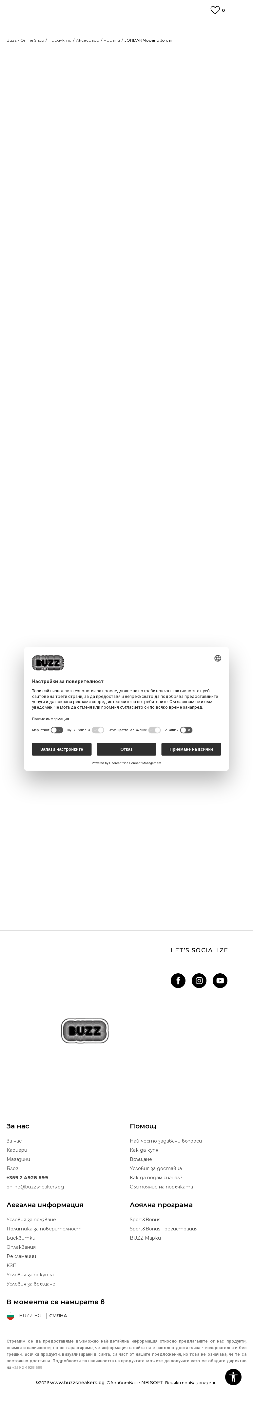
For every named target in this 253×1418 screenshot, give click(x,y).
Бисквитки (21, 1255)
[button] (233, 1377)
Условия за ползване (31, 1237)
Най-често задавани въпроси (166, 1158)
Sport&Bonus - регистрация (164, 1246)
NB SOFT (152, 1400)
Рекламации (21, 1273)
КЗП (12, 1283)
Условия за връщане (31, 1301)
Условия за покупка (30, 1292)
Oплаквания (21, 1264)
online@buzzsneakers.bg (35, 1204)
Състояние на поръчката (161, 1204)
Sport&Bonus (145, 1237)
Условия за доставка (156, 1185)
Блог (12, 1185)
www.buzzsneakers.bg (77, 1400)
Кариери (17, 1167)
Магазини (18, 1176)
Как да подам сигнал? (156, 1195)
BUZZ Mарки (145, 1255)
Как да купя (144, 1167)
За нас (14, 1158)
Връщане (141, 1176)
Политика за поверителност (44, 1246)
